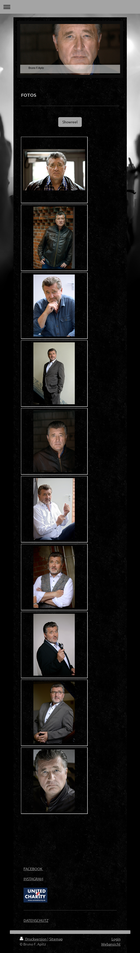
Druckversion (33, 938)
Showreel (70, 121)
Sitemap (56, 938)
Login (116, 938)
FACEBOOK (33, 868)
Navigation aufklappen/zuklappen (70, 6)
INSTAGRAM (33, 878)
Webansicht (111, 944)
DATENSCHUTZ (36, 920)
